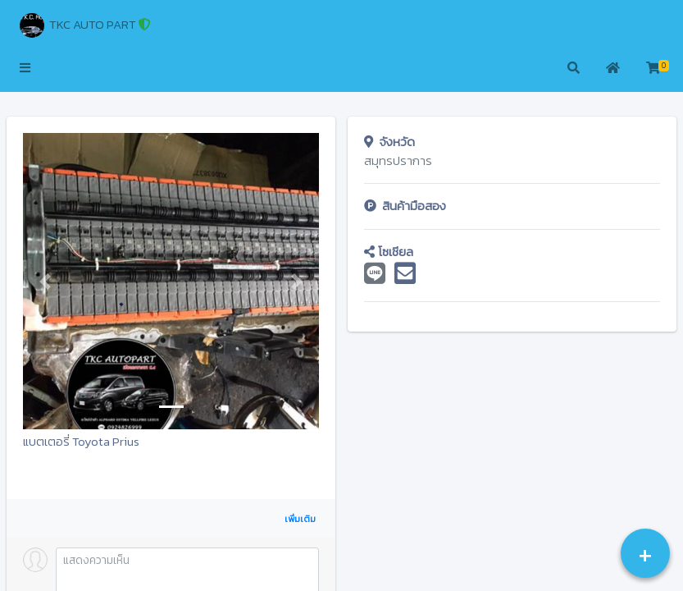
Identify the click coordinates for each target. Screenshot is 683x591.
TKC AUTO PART (85, 25)
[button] (25, 69)
